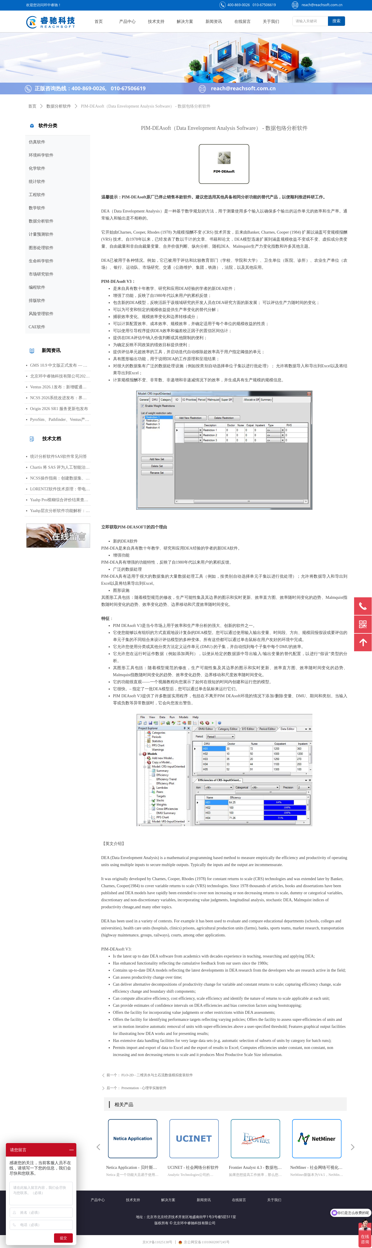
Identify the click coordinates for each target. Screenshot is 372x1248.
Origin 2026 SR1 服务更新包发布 (59, 409)
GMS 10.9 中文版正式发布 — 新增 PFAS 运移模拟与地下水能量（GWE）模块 (60, 365)
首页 (32, 106)
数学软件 (37, 208)
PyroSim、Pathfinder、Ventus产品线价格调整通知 (60, 419)
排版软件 (37, 300)
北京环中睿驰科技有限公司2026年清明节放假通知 (60, 376)
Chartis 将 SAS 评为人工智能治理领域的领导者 (60, 467)
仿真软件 (37, 142)
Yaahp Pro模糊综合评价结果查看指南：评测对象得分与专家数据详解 (60, 500)
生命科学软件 (41, 261)
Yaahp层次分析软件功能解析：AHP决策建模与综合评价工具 (60, 511)
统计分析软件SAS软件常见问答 (58, 456)
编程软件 (37, 287)
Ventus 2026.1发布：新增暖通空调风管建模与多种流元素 (60, 387)
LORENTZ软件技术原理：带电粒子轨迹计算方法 (60, 489)
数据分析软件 (41, 221)
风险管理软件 (41, 314)
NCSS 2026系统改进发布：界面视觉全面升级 (60, 398)
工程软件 (37, 195)
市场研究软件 (41, 274)
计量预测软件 (41, 234)
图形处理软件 (41, 248)
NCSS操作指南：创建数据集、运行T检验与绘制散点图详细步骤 (60, 478)
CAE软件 (37, 327)
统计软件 (37, 181)
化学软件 (37, 168)
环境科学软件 (41, 155)
